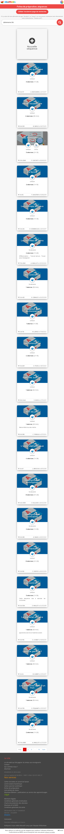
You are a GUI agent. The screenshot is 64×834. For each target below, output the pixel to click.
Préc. (20, 749)
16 (39, 749)
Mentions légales (10, 799)
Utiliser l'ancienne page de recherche (32, 11)
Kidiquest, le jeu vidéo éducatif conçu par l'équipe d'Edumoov (25, 825)
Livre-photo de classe (11, 790)
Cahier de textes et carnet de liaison (16, 782)
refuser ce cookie (50, 832)
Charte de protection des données (16, 803)
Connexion (7, 819)
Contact (6, 765)
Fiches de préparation (11, 788)
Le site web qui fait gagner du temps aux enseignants (22, 762)
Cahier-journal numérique (13, 786)
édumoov (7, 769)
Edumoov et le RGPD (11, 805)
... (35, 749)
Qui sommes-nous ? (11, 767)
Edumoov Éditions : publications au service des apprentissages (25, 792)
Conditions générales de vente (14, 807)
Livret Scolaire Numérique (13, 784)
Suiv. (44, 749)
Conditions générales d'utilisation (15, 801)
